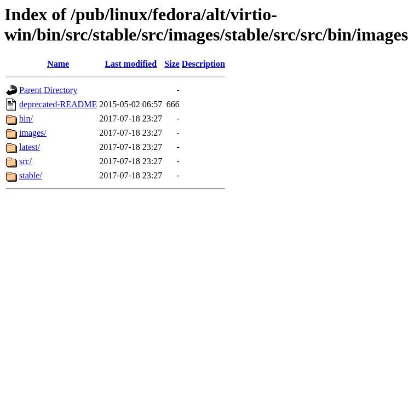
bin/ (26, 118)
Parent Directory (48, 90)
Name (58, 63)
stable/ (30, 175)
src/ (25, 161)
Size (172, 63)
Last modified (131, 63)
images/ (33, 132)
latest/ (29, 147)
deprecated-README (58, 104)
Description (203, 63)
